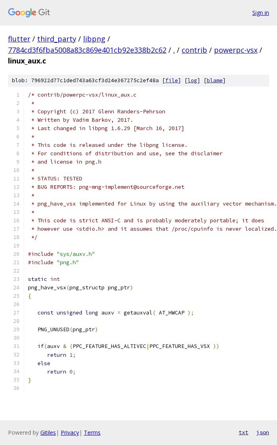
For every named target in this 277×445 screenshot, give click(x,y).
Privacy (70, 432)
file (171, 80)
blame (215, 80)
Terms (92, 432)
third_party (56, 39)
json (262, 432)
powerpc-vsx (235, 50)
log (192, 80)
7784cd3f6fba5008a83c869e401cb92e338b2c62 (87, 50)
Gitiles (48, 432)
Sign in (260, 12)
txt (243, 432)
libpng (94, 39)
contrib (194, 50)
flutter (19, 39)
